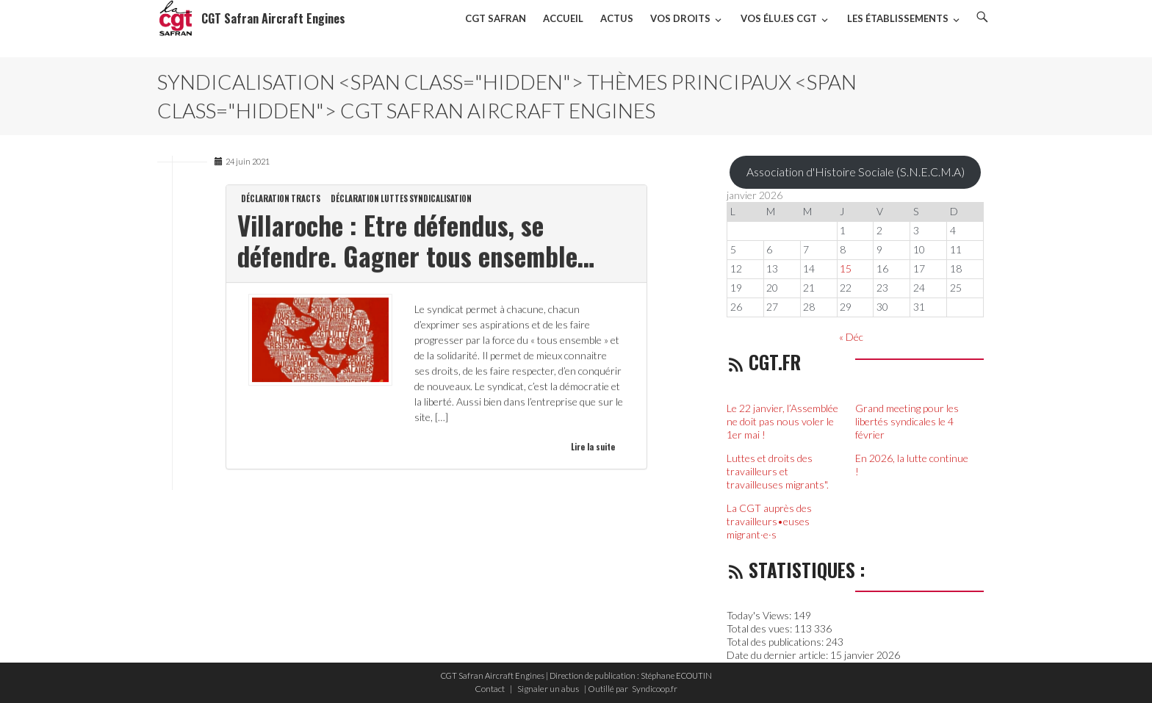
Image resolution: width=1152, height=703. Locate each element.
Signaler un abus (548, 688)
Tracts (305, 199)
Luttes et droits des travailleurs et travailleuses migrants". (779, 471)
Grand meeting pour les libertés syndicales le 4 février (907, 421)
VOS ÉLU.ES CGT (779, 18)
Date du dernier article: (778, 655)
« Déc (851, 337)
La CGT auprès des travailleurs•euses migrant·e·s (769, 521)
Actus (616, 18)
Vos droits (680, 18)
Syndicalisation (440, 199)
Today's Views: (760, 615)
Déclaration (265, 199)
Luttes (394, 199)
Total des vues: (760, 628)
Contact (490, 688)
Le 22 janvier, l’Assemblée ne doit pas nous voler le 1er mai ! (782, 421)
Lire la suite (593, 447)
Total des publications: (776, 641)
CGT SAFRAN (495, 18)
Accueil (563, 18)
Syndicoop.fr (654, 688)
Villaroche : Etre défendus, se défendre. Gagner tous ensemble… (415, 240)
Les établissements (897, 18)
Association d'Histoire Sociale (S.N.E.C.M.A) (855, 172)
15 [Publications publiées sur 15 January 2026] (846, 268)
